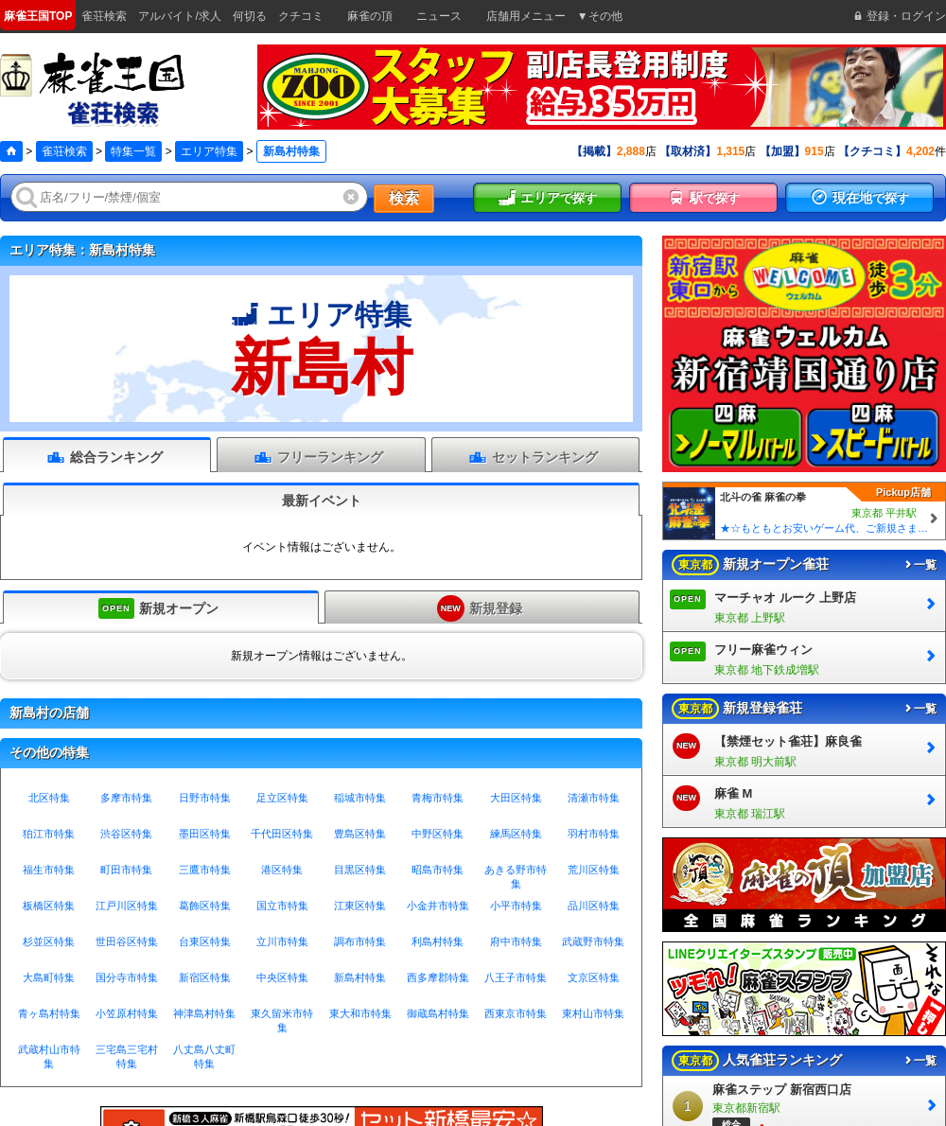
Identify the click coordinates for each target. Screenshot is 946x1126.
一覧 (919, 565)
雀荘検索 (64, 151)
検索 (404, 198)
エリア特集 (209, 151)
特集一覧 (133, 151)
